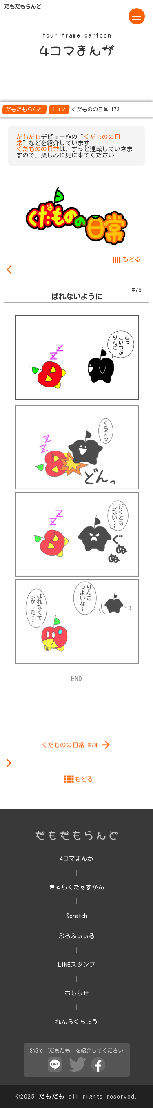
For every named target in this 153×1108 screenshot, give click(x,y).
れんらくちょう (76, 1022)
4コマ (59, 109)
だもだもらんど (24, 109)
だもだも (28, 137)
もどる (126, 259)
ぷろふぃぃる (76, 936)
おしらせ (76, 993)
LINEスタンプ (76, 965)
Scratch (76, 916)
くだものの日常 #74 (77, 835)
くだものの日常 (37, 149)
